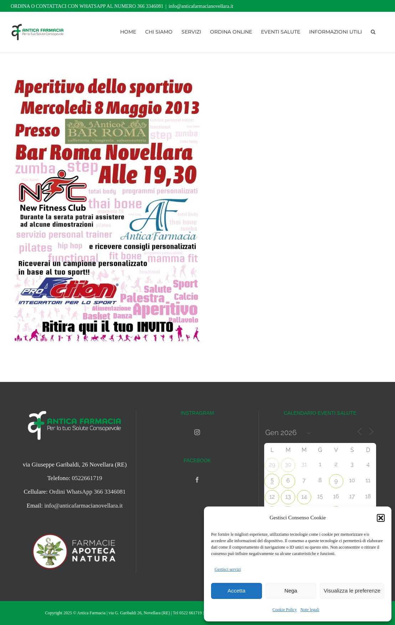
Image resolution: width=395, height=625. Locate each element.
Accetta (236, 591)
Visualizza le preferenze (352, 591)
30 (288, 464)
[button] (380, 517)
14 (304, 496)
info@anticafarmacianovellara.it (201, 6)
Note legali (310, 609)
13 (288, 496)
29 (272, 464)
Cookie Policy (284, 609)
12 (272, 496)
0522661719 (87, 478)
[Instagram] (197, 432)
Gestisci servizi (228, 569)
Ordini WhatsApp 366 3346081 (87, 491)
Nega (290, 591)
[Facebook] (197, 480)
